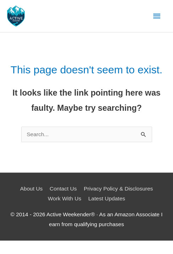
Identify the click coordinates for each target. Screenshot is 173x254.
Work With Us (64, 198)
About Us (31, 189)
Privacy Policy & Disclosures (118, 189)
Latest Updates (106, 198)
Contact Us (63, 189)
